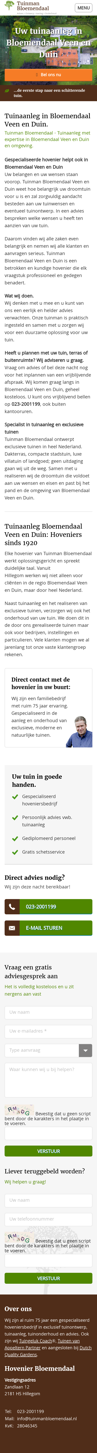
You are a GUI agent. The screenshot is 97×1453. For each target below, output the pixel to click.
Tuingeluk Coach (35, 1341)
